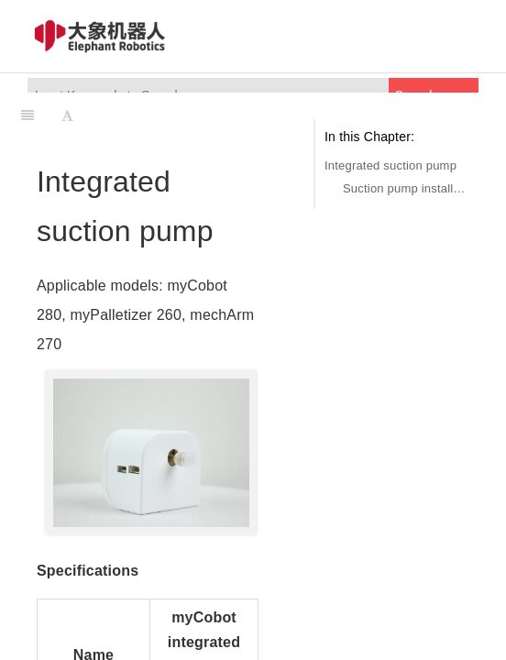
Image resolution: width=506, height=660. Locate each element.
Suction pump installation (406, 188)
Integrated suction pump (390, 165)
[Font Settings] (67, 115)
